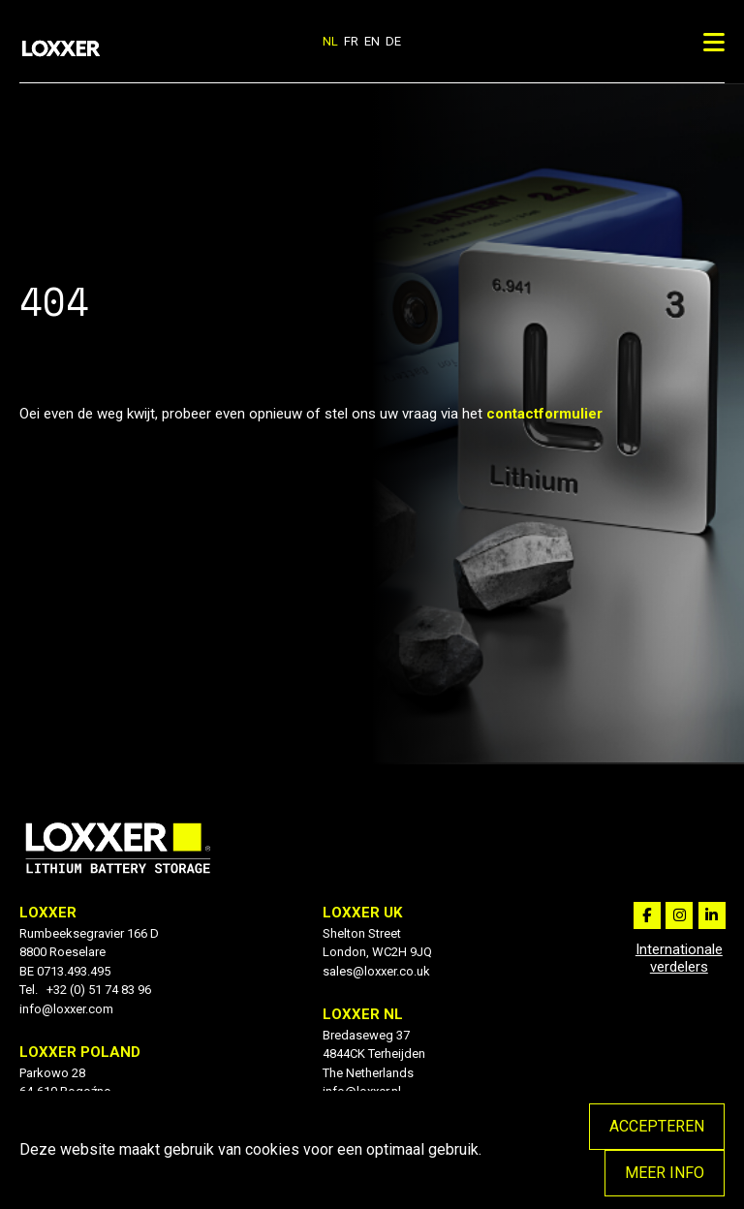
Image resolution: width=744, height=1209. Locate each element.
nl (330, 41)
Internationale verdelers (679, 958)
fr (351, 41)
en (372, 41)
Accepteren (656, 1126)
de (393, 41)
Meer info (664, 1172)
